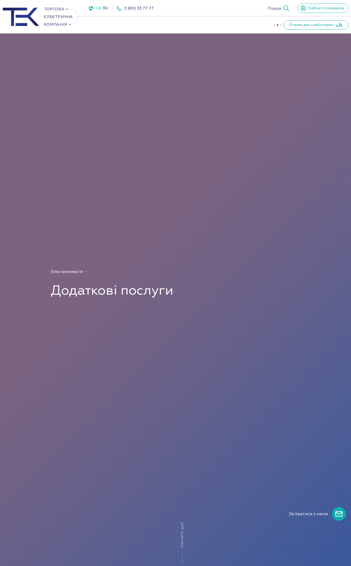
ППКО (173, 24)
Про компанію (208, 24)
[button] (278, 8)
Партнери (248, 24)
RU (105, 8)
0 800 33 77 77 (139, 8)
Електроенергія (108, 24)
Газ (146, 24)
